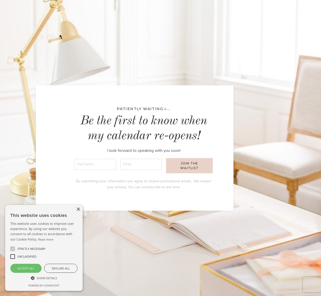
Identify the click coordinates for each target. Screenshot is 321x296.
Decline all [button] (61, 268)
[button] (31, 249)
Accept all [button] (26, 268)
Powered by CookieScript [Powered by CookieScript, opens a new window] (43, 285)
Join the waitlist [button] (189, 165)
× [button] (78, 209)
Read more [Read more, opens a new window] (45, 239)
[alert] (44, 248)
